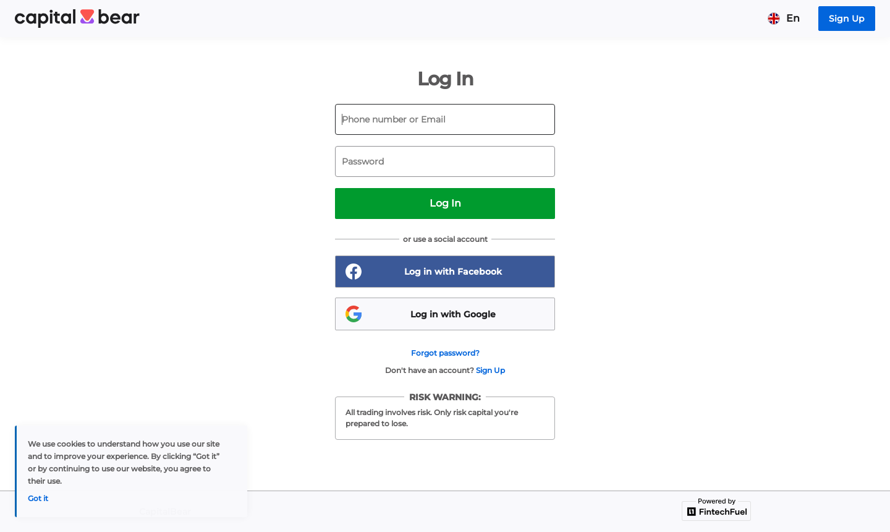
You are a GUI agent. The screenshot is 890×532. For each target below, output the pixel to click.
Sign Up (490, 370)
